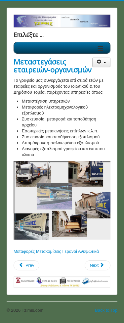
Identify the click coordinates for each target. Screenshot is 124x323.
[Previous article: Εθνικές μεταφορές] (26, 265)
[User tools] (101, 62)
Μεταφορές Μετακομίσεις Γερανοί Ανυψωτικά (56, 251)
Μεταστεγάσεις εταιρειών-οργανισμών (53, 65)
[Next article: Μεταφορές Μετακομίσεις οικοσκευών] (97, 265)
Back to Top (106, 310)
